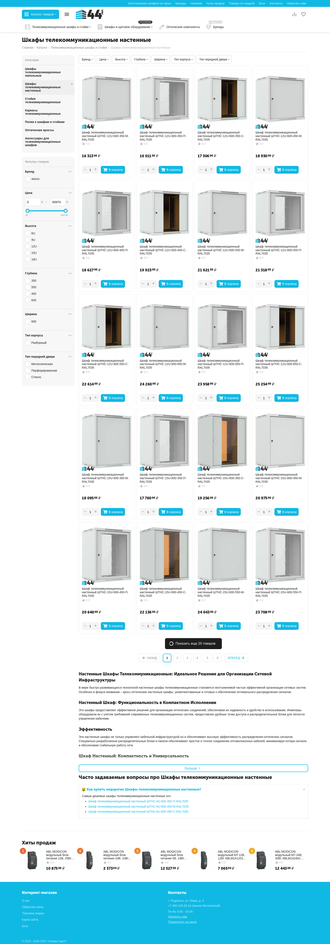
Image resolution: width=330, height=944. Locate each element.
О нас (26, 900)
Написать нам (296, 3)
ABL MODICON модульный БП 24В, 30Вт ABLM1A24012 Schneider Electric (288, 855)
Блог (262, 3)
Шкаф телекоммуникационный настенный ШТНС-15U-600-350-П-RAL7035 (163, 478)
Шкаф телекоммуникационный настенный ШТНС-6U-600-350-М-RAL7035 (138, 806)
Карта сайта (30, 919)
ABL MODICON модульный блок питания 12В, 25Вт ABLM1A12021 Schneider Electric (58, 855)
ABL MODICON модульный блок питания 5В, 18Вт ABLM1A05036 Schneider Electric (172, 855)
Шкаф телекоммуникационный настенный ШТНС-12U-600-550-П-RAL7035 (278, 250)
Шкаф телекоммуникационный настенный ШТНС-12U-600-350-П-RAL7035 (163, 136)
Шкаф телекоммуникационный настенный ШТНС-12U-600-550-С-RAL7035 (105, 364)
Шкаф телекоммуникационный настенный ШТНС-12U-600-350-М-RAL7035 (105, 136)
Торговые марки (33, 913)
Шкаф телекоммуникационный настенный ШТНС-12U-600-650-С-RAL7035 (278, 364)
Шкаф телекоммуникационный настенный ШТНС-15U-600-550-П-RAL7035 (278, 592)
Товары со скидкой (242, 3)
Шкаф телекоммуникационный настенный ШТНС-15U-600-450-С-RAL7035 (163, 592)
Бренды (181, 3)
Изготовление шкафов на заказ (149, 3)
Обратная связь (33, 907)
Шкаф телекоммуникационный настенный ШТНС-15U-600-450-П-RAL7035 (105, 592)
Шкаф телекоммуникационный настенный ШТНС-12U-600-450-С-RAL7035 (163, 250)
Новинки (196, 3)
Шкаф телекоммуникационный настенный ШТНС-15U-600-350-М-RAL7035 (105, 478)
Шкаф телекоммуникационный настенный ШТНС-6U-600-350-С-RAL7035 (138, 811)
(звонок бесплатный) (194, 905)
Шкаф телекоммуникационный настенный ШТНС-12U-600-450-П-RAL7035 (105, 250)
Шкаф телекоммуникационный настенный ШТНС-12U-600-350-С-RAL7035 (221, 136)
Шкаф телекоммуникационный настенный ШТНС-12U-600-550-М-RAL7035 (221, 250)
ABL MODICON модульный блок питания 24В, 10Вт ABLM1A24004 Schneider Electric (116, 855)
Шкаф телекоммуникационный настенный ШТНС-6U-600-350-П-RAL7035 (138, 801)
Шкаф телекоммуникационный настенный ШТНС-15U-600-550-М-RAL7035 (221, 592)
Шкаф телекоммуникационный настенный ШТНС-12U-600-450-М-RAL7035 (278, 136)
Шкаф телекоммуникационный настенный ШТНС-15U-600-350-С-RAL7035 (221, 478)
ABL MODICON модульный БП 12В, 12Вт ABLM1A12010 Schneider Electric (231, 855)
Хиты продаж (215, 3)
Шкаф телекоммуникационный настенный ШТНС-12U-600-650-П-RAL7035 (221, 364)
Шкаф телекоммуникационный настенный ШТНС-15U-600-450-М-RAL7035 (278, 478)
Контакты (276, 3)
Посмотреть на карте (182, 922)
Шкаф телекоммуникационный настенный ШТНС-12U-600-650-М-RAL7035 (163, 364)
